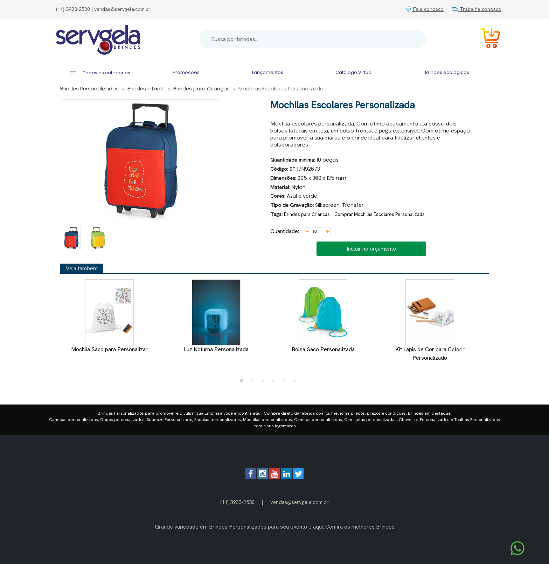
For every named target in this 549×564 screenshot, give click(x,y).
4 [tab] (274, 382)
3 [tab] (264, 382)
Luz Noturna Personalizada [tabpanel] (216, 316)
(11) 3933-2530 (237, 502)
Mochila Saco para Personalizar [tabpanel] (109, 316)
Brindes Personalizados (89, 88)
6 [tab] (295, 382)
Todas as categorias (100, 73)
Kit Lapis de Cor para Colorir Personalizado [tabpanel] (430, 320)
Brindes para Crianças (201, 88)
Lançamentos (267, 72)
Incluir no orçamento (371, 248)
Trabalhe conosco (476, 9)
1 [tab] (243, 382)
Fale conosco (424, 9)
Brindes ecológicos (447, 72)
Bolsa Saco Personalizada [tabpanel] (323, 316)
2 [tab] (253, 382)
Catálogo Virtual (354, 72)
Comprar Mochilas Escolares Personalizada (379, 214)
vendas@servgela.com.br (299, 502)
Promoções (186, 72)
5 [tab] (285, 382)
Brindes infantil (146, 88)
